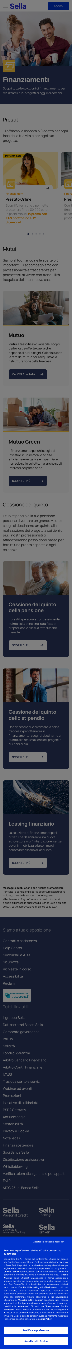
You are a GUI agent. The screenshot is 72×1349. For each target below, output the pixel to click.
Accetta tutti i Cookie (36, 1341)
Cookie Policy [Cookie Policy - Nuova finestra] (45, 1318)
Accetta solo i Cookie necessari (48, 1242)
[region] (36, 1293)
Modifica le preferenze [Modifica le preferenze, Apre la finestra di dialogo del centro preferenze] (36, 1330)
